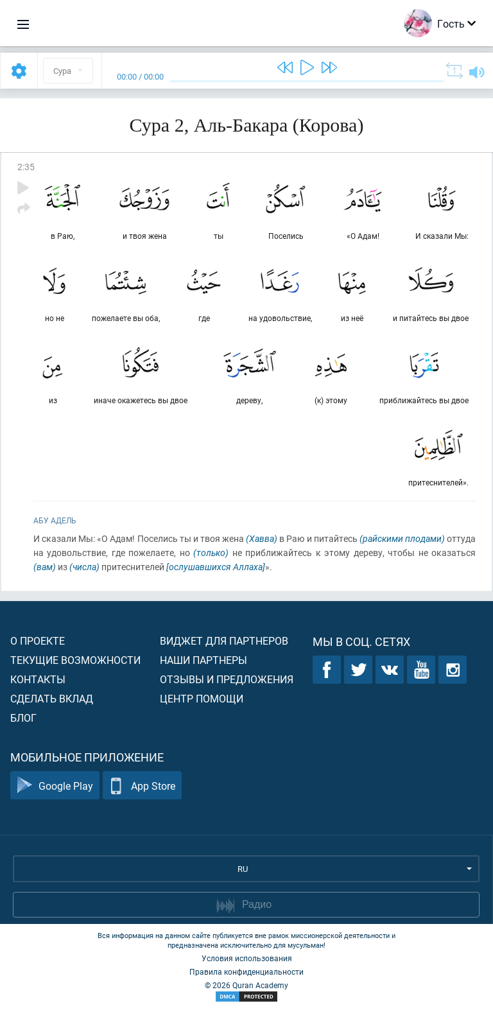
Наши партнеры (203, 659)
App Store (142, 786)
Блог (23, 717)
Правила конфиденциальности (246, 971)
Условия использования (247, 958)
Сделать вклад (51, 698)
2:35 (26, 167)
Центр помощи (201, 698)
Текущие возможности (75, 659)
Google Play (55, 786)
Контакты (37, 679)
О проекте (37, 640)
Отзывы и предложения (226, 679)
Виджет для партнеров (224, 640)
